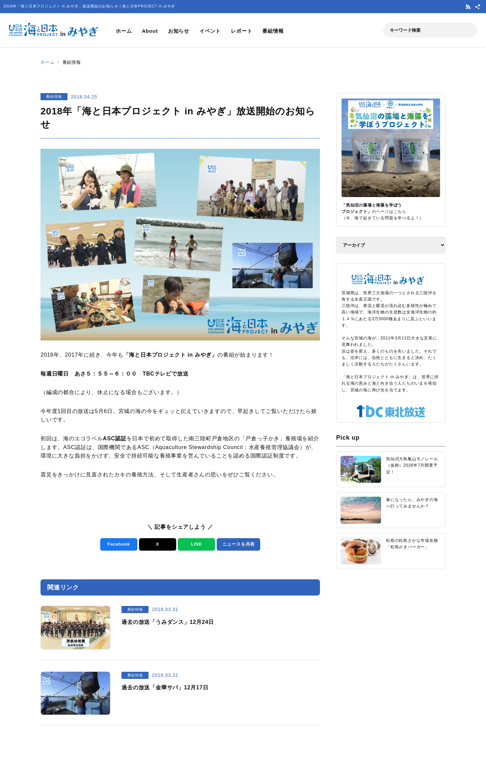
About (150, 31)
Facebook (118, 544)
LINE (196, 544)
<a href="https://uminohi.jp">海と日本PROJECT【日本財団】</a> (391, 659)
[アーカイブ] (391, 245)
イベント (210, 31)
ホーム (124, 31)
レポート (241, 31)
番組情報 (273, 31)
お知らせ (178, 31)
